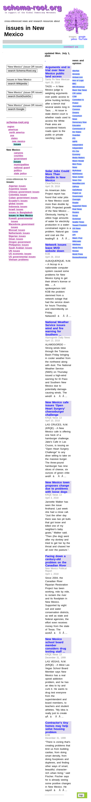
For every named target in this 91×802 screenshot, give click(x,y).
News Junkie (77, 177)
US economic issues (20, 253)
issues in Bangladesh (20, 212)
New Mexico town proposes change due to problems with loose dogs (57, 487)
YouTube (82, 39)
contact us (71, 46)
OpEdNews (77, 190)
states (14, 138)
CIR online (76, 93)
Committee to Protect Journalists (78, 103)
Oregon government (20, 242)
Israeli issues (16, 209)
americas (13, 129)
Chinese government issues (24, 192)
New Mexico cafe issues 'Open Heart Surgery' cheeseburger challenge (57, 408)
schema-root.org (17, 122)
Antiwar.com (77, 77)
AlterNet (75, 71)
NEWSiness (77, 174)
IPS (73, 138)
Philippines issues (19, 245)
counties (18, 155)
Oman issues (16, 239)
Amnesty (76, 74)
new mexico (18, 141)
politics (18, 170)
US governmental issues (22, 256)
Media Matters (78, 158)
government (20, 158)
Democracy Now (79, 122)
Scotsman (76, 219)
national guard (22, 167)
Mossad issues (17, 230)
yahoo (74, 39)
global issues (16, 203)
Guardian (76, 135)
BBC (74, 84)
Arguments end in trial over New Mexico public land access (57, 72)
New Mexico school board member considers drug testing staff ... (55, 645)
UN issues (14, 251)
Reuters (75, 212)
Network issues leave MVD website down (55, 247)
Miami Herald (78, 161)
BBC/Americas (78, 87)
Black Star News (79, 90)
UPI (74, 235)
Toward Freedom (79, 225)
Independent (77, 145)
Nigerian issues (17, 236)
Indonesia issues (18, 206)
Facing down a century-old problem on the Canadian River (55, 561)
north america (17, 132)
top (81, 795)
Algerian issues (17, 186)
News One (76, 180)
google (82, 36)
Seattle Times (78, 222)
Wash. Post (77, 238)
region (10, 126)
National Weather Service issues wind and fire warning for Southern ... (57, 328)
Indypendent (77, 148)
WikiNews (76, 245)
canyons (18, 153)
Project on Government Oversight (77, 196)
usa (12, 135)
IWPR (74, 142)
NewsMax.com (78, 183)
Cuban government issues (23, 197)
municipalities (21, 164)
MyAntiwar (76, 171)
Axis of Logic (78, 80)
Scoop (75, 216)
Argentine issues (18, 189)
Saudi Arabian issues (20, 248)
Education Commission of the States (78, 129)
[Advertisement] (58, 153)
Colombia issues (18, 194)
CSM (74, 97)
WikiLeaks (76, 241)
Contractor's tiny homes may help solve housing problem (56, 727)
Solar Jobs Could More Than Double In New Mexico (57, 176)
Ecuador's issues (18, 200)
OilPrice (75, 187)
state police (20, 173)
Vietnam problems (19, 259)
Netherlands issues (19, 233)
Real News (77, 209)
